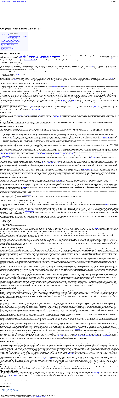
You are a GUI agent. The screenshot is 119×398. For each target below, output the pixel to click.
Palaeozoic (90, 66)
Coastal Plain (4, 300)
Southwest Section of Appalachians (11, 247)
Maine (24, 187)
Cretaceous (54, 86)
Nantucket (95, 335)
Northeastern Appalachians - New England (12, 105)
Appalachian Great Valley (8, 288)
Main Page (5, 1)
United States (32, 56)
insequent (5, 146)
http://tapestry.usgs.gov (9, 389)
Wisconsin (14, 375)
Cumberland (71, 353)
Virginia (40, 115)
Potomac (58, 162)
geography (22, 56)
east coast (20, 57)
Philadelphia (9, 153)
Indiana (46, 359)
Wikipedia (11, 396)
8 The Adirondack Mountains (7, 48)
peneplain (63, 86)
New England (29, 106)
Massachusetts (27, 195)
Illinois (52, 359)
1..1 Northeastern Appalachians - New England (16, 36)
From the (2, 115)
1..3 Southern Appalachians (12, 38)
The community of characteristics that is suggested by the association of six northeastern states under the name (27, 180)
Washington (62, 153)
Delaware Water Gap (88, 169)
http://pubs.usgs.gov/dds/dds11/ (11, 390)
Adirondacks (73, 108)
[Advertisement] (13, 15)
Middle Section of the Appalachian (11, 126)
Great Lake (77, 329)
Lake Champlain (36, 109)
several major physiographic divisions (50, 56)
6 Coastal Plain (4, 45)
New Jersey (92, 157)
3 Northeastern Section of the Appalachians (11, 41)
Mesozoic (110, 78)
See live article (12, 1)
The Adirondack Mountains (9, 371)
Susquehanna (50, 162)
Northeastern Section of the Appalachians (13, 177)
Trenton (2, 153)
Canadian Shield (96, 372)
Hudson (98, 106)
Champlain (93, 106)
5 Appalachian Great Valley (7, 44)
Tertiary (15, 79)
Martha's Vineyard (86, 335)
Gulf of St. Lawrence (65, 100)
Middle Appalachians (6, 112)
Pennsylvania (105, 137)
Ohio (38, 359)
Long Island (60, 335)
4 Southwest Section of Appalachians (9, 43)
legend (110, 58)
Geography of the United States (40, 57)
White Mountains (29, 211)
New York (19, 115)
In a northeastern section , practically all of (13, 106)
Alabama (74, 100)
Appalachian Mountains (30, 60)
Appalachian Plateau (7, 341)
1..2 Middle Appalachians (11, 37)
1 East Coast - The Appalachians (8, 34)
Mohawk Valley (57, 116)
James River (29, 115)
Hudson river (8, 115)
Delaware (44, 162)
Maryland (36, 153)
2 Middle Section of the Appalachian (9, 40)
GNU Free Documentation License (38, 396)
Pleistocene (96, 228)
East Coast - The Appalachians (10, 53)
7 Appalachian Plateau (6, 47)
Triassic (107, 204)
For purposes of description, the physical (10, 56)
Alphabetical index (21, 1)
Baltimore (56, 153)
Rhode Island (77, 335)
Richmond (70, 153)
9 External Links (5, 49)
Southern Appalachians (6, 121)
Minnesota (7, 375)
